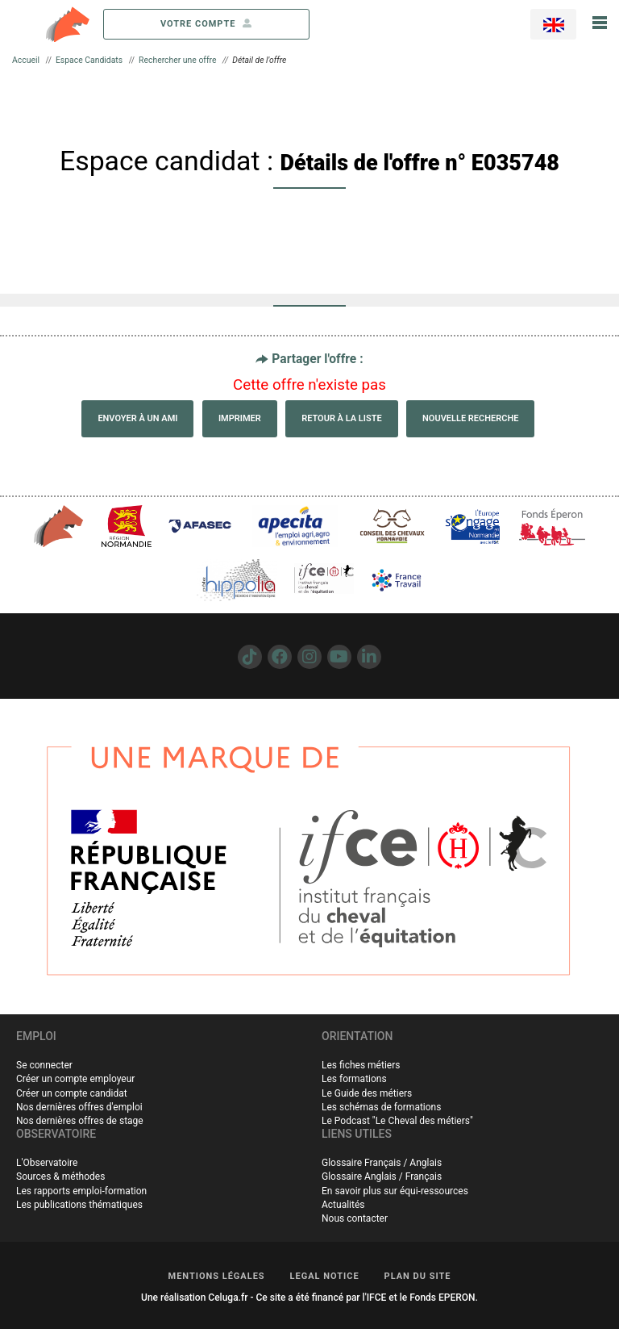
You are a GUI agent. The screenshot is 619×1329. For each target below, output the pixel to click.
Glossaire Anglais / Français (382, 1176)
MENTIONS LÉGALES (216, 1276)
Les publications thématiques (79, 1204)
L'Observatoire (46, 1162)
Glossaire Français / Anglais (382, 1162)
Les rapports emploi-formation (81, 1191)
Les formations (354, 1079)
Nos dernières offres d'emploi (79, 1107)
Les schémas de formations (381, 1107)
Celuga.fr (227, 1297)
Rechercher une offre (177, 60)
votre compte (206, 24)
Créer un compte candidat (71, 1093)
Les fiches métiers (361, 1065)
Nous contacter (355, 1218)
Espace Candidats (89, 60)
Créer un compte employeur (75, 1079)
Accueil (25, 60)
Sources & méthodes (60, 1176)
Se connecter (44, 1065)
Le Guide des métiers (367, 1093)
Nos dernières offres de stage (79, 1120)
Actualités (343, 1204)
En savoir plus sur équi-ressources (395, 1191)
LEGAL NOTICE (324, 1276)
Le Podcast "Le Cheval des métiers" (397, 1120)
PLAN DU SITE (417, 1276)
